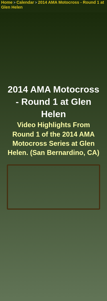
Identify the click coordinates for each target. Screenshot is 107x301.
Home (7, 2)
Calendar (25, 2)
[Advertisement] (53, 50)
